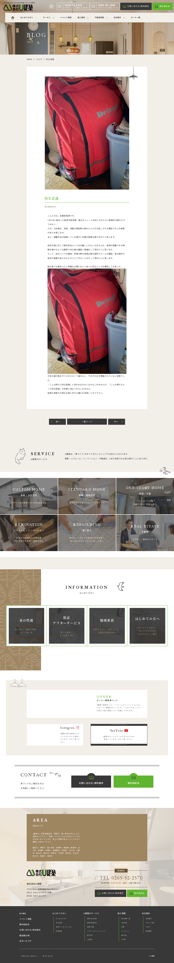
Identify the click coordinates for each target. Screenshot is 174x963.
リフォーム (125, 931)
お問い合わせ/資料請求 (30, 930)
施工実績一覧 (125, 918)
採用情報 (149, 931)
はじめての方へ (61, 918)
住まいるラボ (25, 941)
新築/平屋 (90, 927)
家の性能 (59, 923)
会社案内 (149, 918)
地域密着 (59, 931)
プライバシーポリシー (29, 956)
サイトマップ (48, 956)
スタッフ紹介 (150, 923)
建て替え (90, 935)
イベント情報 (25, 919)
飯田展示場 (24, 935)
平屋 (122, 927)
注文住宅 (124, 923)
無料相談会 (24, 924)
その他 (123, 939)
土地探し (90, 939)
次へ (116, 421)
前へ (58, 421)
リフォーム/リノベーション (96, 931)
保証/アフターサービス (64, 927)
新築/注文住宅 (92, 918)
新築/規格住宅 (92, 923)
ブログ (148, 927)
